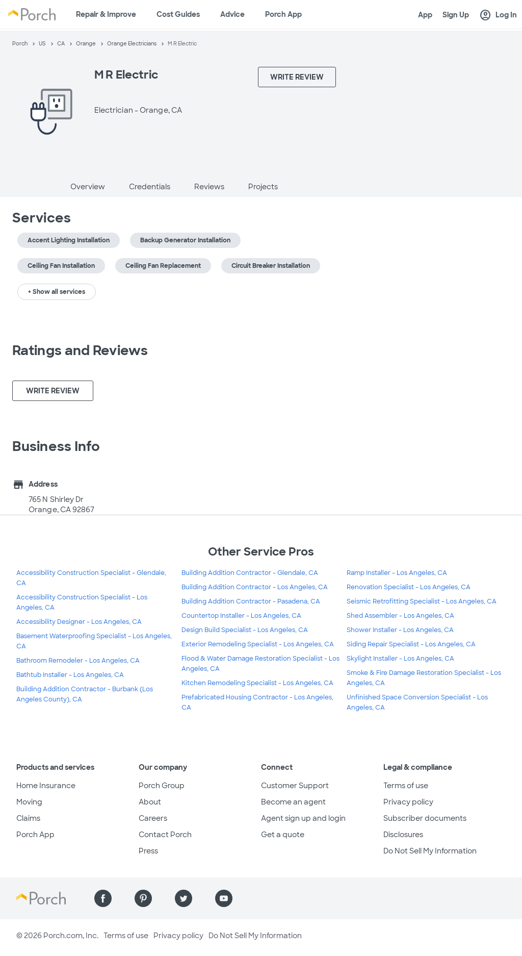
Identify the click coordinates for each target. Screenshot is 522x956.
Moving (29, 802)
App (425, 14)
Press (148, 851)
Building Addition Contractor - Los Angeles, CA (254, 587)
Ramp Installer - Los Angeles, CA (397, 573)
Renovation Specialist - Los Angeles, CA (409, 587)
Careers (153, 818)
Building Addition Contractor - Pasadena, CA (250, 601)
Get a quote (282, 834)
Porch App (283, 14)
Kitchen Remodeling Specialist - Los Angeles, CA (257, 683)
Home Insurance (45, 785)
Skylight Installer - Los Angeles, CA (400, 659)
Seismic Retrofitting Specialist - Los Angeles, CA (422, 601)
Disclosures (403, 834)
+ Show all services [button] (56, 292)
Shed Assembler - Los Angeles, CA (400, 616)
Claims (28, 818)
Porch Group (162, 785)
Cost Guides (178, 14)
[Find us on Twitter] (183, 898)
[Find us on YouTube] (223, 898)
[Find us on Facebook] (103, 898)
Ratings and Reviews (80, 350)
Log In (498, 15)
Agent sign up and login (303, 818)
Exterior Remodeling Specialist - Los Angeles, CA (257, 644)
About (150, 802)
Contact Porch (165, 834)
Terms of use (405, 785)
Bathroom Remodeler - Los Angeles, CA (78, 661)
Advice (232, 14)
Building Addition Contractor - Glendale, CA (249, 573)
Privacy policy (408, 802)
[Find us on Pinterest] (143, 898)
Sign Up (455, 14)
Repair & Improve (106, 14)
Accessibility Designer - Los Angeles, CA (79, 622)
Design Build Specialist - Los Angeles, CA (244, 630)
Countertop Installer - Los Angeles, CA (241, 616)
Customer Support (295, 785)
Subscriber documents (424, 818)
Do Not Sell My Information (430, 851)
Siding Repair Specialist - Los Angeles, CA (411, 644)
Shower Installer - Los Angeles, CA (400, 630)
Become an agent (293, 802)
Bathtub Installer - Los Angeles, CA (70, 675)
